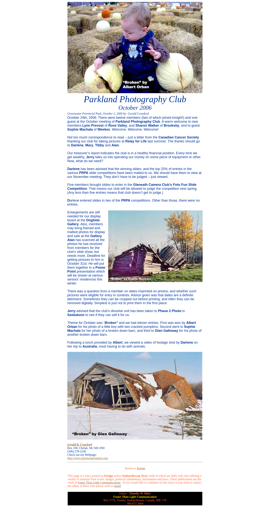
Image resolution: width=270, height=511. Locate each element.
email (117, 486)
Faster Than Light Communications (99, 482)
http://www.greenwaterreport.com (87, 458)
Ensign (141, 468)
